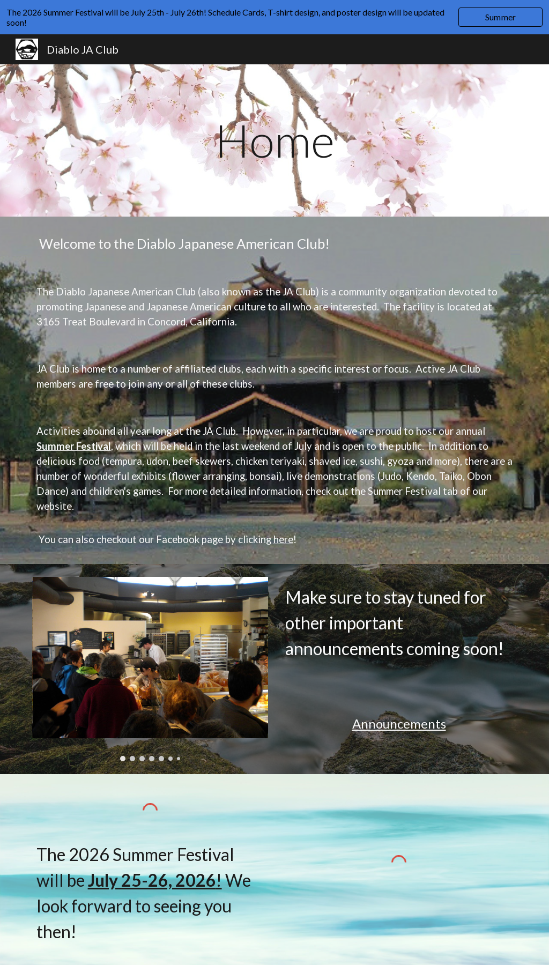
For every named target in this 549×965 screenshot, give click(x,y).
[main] (274, 140)
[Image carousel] (150, 669)
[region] (274, 17)
